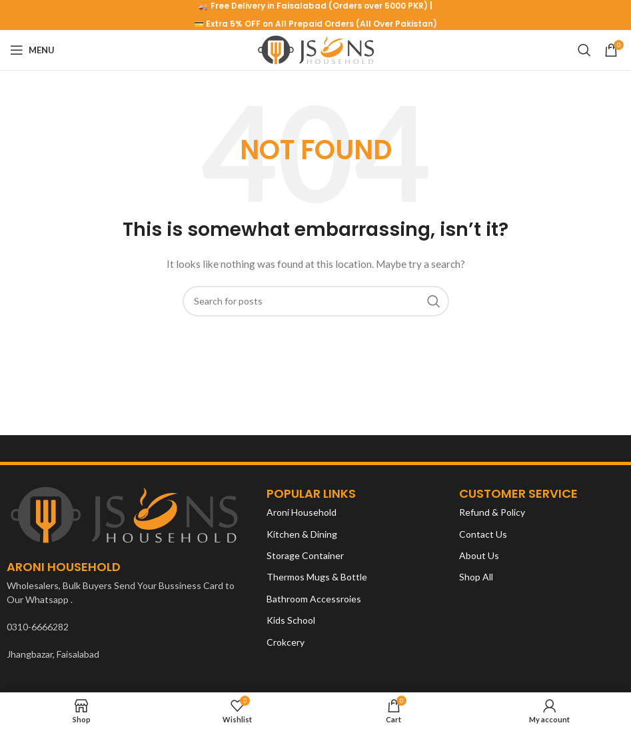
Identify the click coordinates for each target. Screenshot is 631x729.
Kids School (291, 620)
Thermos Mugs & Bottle (317, 576)
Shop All (476, 576)
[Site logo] (315, 49)
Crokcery (286, 642)
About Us (479, 555)
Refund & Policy (492, 512)
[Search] (584, 50)
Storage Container (305, 555)
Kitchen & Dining (302, 534)
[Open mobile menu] (32, 50)
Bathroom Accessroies (314, 598)
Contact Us (483, 534)
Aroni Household (301, 512)
